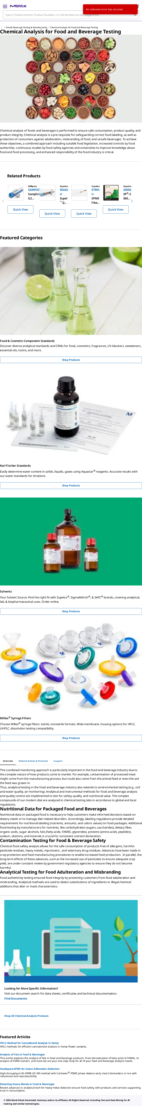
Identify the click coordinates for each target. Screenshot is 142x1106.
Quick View (20, 209)
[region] (71, 201)
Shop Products (71, 359)
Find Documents (15, 998)
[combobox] (71, 15)
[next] (132, 201)
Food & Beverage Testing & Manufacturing (26, 27)
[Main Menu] (5, 6)
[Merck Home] (18, 6)
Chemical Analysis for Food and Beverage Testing (74, 27)
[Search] (135, 15)
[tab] (8, 761)
